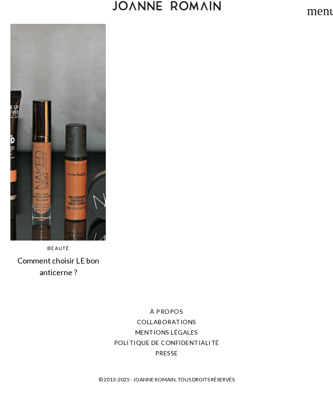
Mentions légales (166, 332)
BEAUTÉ (58, 248)
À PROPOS (166, 311)
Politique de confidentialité (166, 342)
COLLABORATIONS (166, 321)
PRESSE (166, 353)
